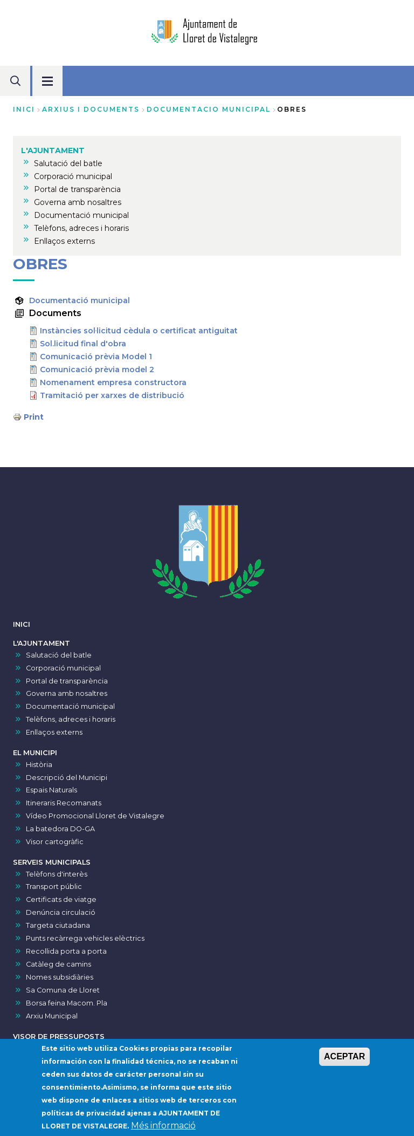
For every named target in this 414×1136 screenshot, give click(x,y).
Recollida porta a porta (66, 951)
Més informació (163, 1129)
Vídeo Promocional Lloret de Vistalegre (95, 816)
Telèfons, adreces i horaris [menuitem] (81, 228)
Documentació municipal (79, 300)
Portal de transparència (67, 681)
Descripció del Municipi (66, 778)
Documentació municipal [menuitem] (81, 215)
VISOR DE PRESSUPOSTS (59, 1036)
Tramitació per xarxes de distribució (112, 395)
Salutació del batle (59, 655)
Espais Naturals (51, 790)
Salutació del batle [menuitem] (68, 163)
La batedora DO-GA (60, 829)
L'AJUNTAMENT (41, 643)
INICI (21, 624)
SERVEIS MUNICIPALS (52, 862)
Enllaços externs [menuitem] (64, 241)
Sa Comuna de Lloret (63, 990)
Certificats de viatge (61, 899)
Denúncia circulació (60, 912)
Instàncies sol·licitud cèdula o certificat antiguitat (139, 331)
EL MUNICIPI (35, 753)
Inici (24, 109)
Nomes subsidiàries (59, 977)
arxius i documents (91, 109)
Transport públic (54, 886)
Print (34, 417)
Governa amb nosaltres (66, 693)
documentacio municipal (209, 109)
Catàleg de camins (58, 964)
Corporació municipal (63, 668)
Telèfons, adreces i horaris (70, 719)
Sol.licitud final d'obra (83, 343)
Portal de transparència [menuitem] (77, 189)
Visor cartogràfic (55, 842)
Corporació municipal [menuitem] (73, 176)
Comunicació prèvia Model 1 (96, 356)
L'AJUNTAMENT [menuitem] (53, 150)
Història (39, 765)
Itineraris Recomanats (63, 803)
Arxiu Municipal (52, 1016)
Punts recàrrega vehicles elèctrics (85, 938)
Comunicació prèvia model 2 (97, 369)
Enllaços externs (54, 732)
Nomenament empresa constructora (113, 382)
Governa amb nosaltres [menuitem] (77, 202)
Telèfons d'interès (56, 874)
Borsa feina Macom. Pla (66, 1003)
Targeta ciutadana (58, 925)
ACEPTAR (344, 1059)
